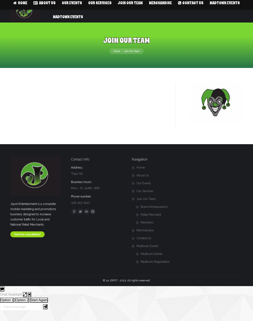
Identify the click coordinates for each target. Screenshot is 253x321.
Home (141, 175)
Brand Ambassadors (154, 215)
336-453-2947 (21, 4)
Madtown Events (145, 254)
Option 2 (22, 308)
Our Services (145, 199)
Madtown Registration (155, 270)
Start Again (39, 308)
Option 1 (7, 308)
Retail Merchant (151, 223)
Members (147, 230)
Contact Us (144, 246)
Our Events (144, 191)
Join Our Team (144, 207)
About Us (143, 183)
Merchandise (145, 238)
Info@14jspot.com (50, 4)
